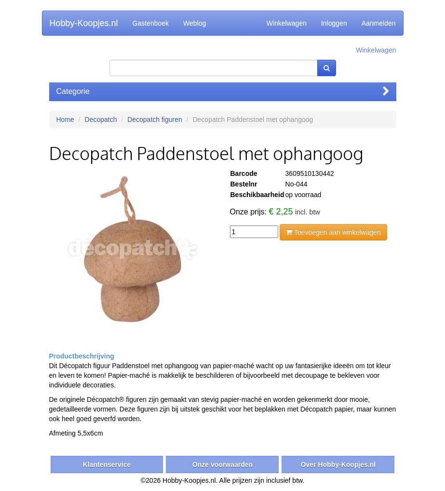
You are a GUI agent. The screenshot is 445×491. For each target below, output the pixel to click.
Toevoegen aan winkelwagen (333, 232)
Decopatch (101, 119)
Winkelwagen (287, 23)
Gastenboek (151, 23)
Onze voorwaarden (222, 464)
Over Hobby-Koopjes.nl (338, 464)
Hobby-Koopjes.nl (84, 23)
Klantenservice (107, 464)
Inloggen (334, 23)
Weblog (194, 23)
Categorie (222, 91)
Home (65, 119)
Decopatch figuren (154, 119)
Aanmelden (379, 23)
